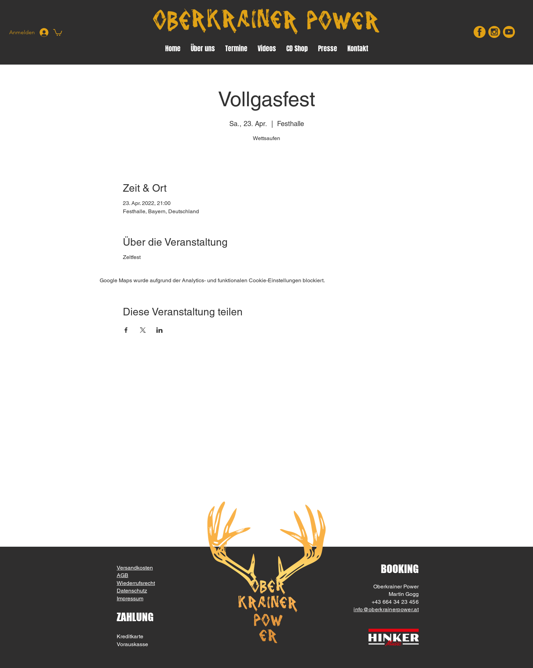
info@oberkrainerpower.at (386, 609)
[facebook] (480, 32)
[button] (57, 32)
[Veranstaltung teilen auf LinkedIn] (159, 330)
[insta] (494, 32)
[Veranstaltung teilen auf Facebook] (126, 330)
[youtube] (509, 32)
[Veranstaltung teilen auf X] (143, 330)
